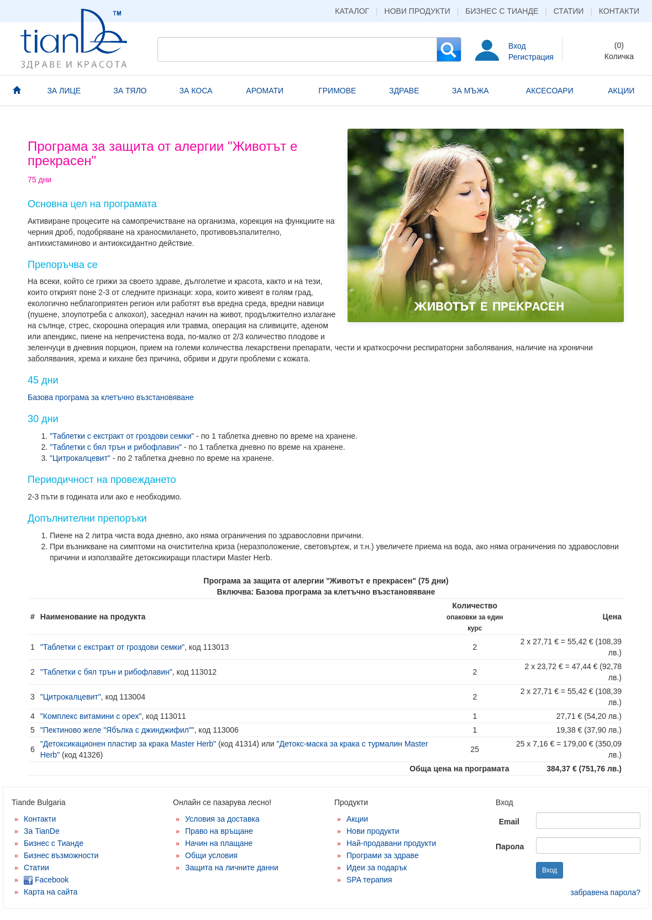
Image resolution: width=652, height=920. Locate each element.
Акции (357, 818)
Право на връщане (219, 831)
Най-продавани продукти (391, 843)
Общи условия (211, 855)
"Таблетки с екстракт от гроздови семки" (122, 436)
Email (509, 821)
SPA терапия (369, 879)
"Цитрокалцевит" (80, 458)
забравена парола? (605, 892)
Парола (510, 846)
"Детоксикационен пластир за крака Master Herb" (128, 743)
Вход (517, 45)
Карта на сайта (50, 891)
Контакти (619, 11)
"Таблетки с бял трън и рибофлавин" (116, 447)
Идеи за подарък (376, 867)
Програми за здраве (382, 855)
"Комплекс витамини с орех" (90, 716)
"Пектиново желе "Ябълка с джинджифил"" (117, 730)
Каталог (352, 11)
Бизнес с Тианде (501, 11)
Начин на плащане (219, 843)
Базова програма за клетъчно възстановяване (111, 397)
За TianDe (42, 831)
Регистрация (531, 56)
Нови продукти (417, 11)
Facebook (46, 879)
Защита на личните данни (231, 867)
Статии (569, 11)
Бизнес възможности (61, 855)
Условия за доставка (222, 818)
